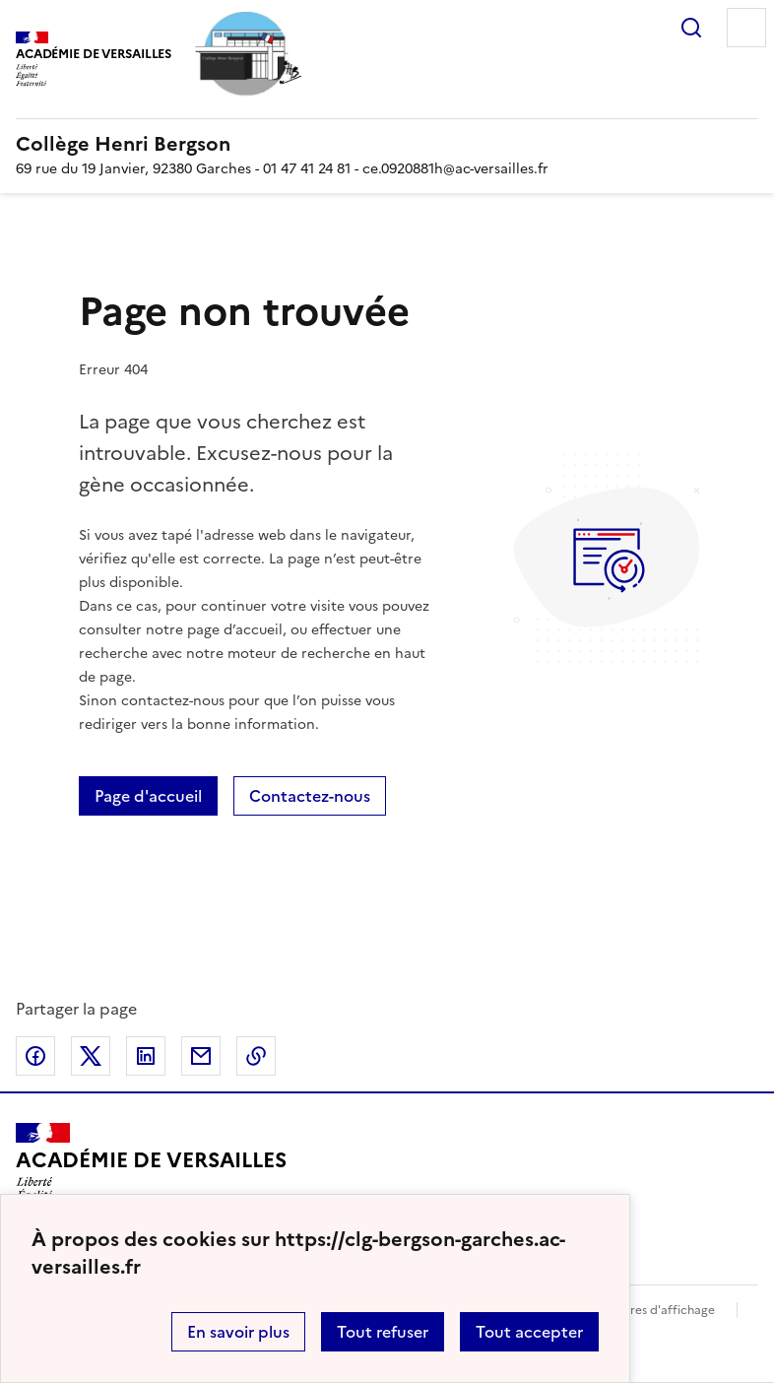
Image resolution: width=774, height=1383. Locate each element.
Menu (746, 27)
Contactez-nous (309, 796)
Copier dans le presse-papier (256, 1056)
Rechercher (691, 27)
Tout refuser (382, 1332)
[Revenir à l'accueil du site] (151, 1168)
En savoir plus (238, 1332)
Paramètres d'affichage (648, 1310)
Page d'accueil (148, 796)
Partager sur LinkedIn (145, 1056)
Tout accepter (529, 1332)
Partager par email (201, 1056)
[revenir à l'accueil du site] (387, 144)
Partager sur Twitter (90, 1056)
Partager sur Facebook (35, 1056)
